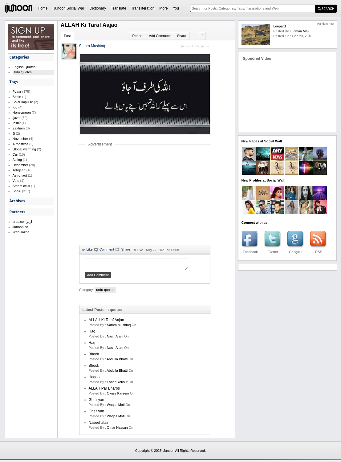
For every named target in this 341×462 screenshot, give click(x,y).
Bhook (94, 356)
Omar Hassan (117, 429)
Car (15, 154)
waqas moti (116, 406)
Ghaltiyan (96, 401)
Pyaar (17, 91)
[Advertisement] (131, 194)
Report (137, 36)
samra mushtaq (119, 327)
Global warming (24, 149)
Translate (118, 8)
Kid (15, 107)
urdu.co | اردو (22, 221)
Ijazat (17, 118)
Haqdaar (96, 379)
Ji (14, 133)
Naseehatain (99, 424)
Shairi (17, 191)
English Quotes (24, 67)
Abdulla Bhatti (117, 361)
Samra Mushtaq (92, 46)
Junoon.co (20, 227)
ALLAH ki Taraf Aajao (106, 322)
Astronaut (20, 175)
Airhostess (20, 144)
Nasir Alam (115, 338)
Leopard (279, 26)
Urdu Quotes (22, 72)
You (176, 8)
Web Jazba (21, 232)
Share (181, 36)
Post (67, 36)
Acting (17, 159)
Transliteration (143, 8)
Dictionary (98, 8)
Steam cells (21, 186)
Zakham (19, 128)
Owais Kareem (118, 395)
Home (43, 8)
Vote (16, 180)
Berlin (17, 97)
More (163, 8)
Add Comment (160, 36)
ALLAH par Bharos (104, 390)
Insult (17, 123)
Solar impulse (23, 102)
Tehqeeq (19, 170)
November (20, 139)
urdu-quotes (105, 291)
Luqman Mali (299, 31)
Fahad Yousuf (117, 384)
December (20, 165)
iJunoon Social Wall (69, 8)
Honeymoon (22, 112)
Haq (92, 333)
